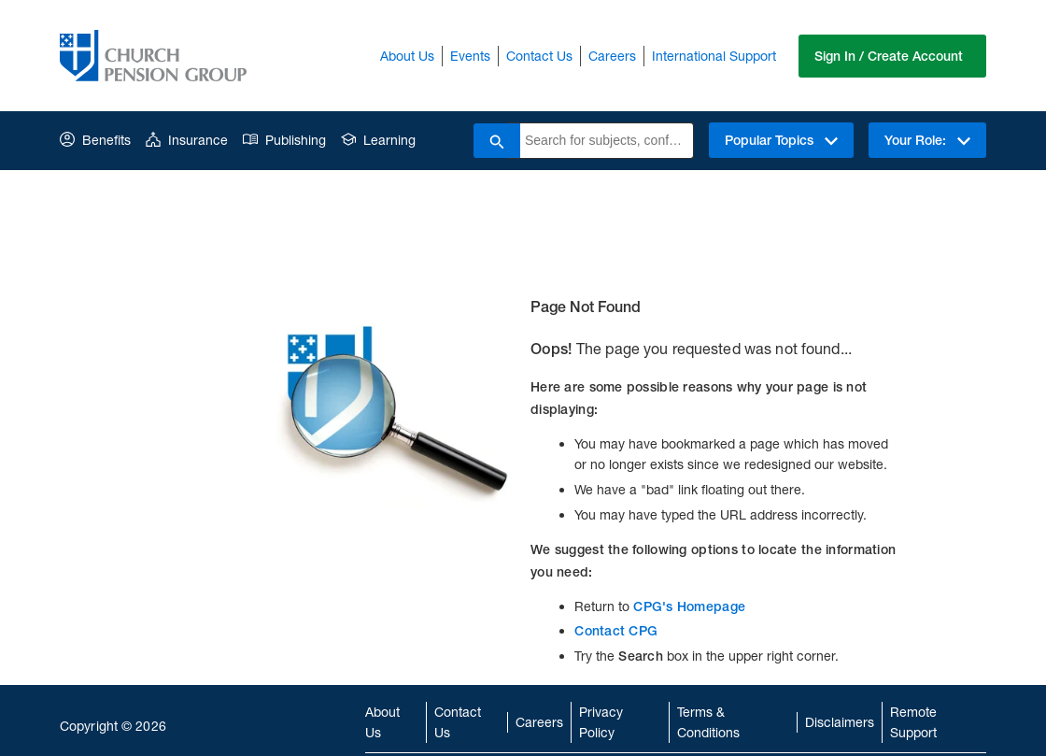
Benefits (95, 140)
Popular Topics (781, 140)
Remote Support (913, 722)
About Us (407, 56)
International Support (714, 56)
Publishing (284, 140)
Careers (612, 56)
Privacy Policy (601, 722)
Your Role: (927, 140)
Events (470, 56)
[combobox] (606, 140)
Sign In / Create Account (888, 56)
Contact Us (539, 56)
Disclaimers (839, 722)
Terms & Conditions (708, 722)
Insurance (187, 140)
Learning (378, 140)
